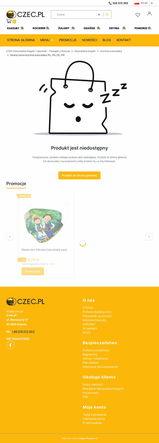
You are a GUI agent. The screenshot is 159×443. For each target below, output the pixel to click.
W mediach (90, 328)
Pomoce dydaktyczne (97, 311)
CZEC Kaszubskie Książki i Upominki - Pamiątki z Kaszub (38, 51)
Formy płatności (93, 384)
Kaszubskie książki (85, 51)
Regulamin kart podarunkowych (103, 388)
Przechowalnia (92, 422)
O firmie (88, 307)
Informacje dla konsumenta (100, 366)
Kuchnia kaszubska (111, 51)
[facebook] (10, 345)
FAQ (85, 397)
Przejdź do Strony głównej (79, 175)
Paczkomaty (91, 392)
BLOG (86, 332)
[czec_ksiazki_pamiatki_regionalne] (41, 302)
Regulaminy (90, 354)
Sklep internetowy (78, 438)
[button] (106, 14)
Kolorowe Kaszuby (94, 320)
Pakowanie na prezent (97, 316)
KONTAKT (89, 324)
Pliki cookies (90, 362)
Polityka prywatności (96, 350)
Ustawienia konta (94, 418)
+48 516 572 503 (23, 331)
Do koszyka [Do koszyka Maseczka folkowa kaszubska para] (32, 271)
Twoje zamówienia (94, 414)
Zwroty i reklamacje (95, 358)
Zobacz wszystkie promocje (50, 183)
